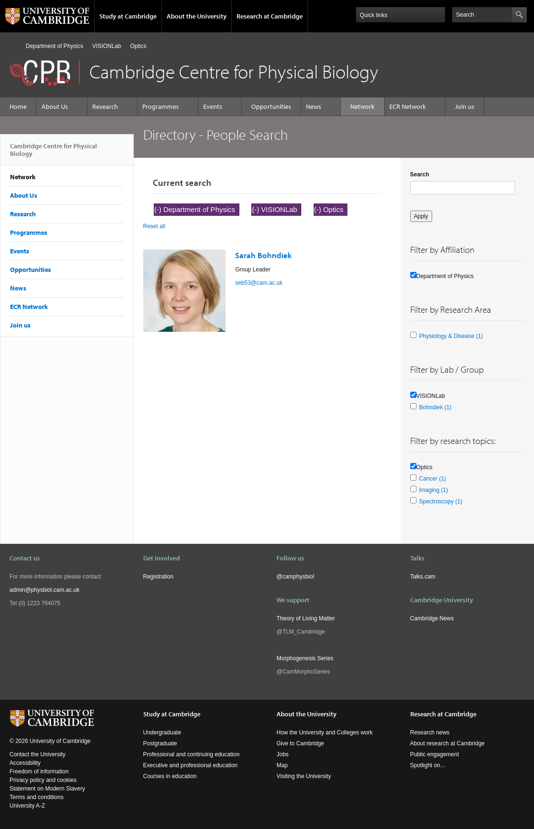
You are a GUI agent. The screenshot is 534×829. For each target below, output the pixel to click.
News (313, 106)
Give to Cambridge (300, 743)
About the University (197, 16)
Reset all (154, 226)
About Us (54, 106)
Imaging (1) (433, 490)
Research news (430, 732)
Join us (465, 106)
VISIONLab (106, 46)
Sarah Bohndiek (263, 255)
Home (14, 46)
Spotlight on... (427, 765)
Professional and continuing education (191, 754)
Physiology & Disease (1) (451, 336)
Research (105, 106)
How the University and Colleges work (325, 732)
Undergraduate (162, 732)
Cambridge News (432, 618)
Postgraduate (160, 743)
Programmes (160, 106)
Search (419, 174)
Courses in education (170, 776)
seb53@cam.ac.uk (259, 283)
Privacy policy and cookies (43, 780)
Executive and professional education (190, 765)
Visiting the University (304, 776)
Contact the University (37, 754)
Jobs (282, 754)
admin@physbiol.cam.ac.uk (44, 590)
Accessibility (25, 763)
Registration (158, 576)
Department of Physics (54, 46)
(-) (158, 209)
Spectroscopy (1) (441, 501)
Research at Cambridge (270, 16)
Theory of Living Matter (306, 618)
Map (282, 765)
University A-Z (27, 805)
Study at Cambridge (128, 16)
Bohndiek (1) (435, 407)
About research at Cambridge (447, 743)
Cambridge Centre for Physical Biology (53, 153)
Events (212, 106)
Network (362, 106)
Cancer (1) (432, 478)
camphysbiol (298, 576)
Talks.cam (422, 576)
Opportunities (271, 106)
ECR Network (407, 106)
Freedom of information (39, 771)
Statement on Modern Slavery (47, 788)
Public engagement (434, 754)
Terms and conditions (36, 797)
